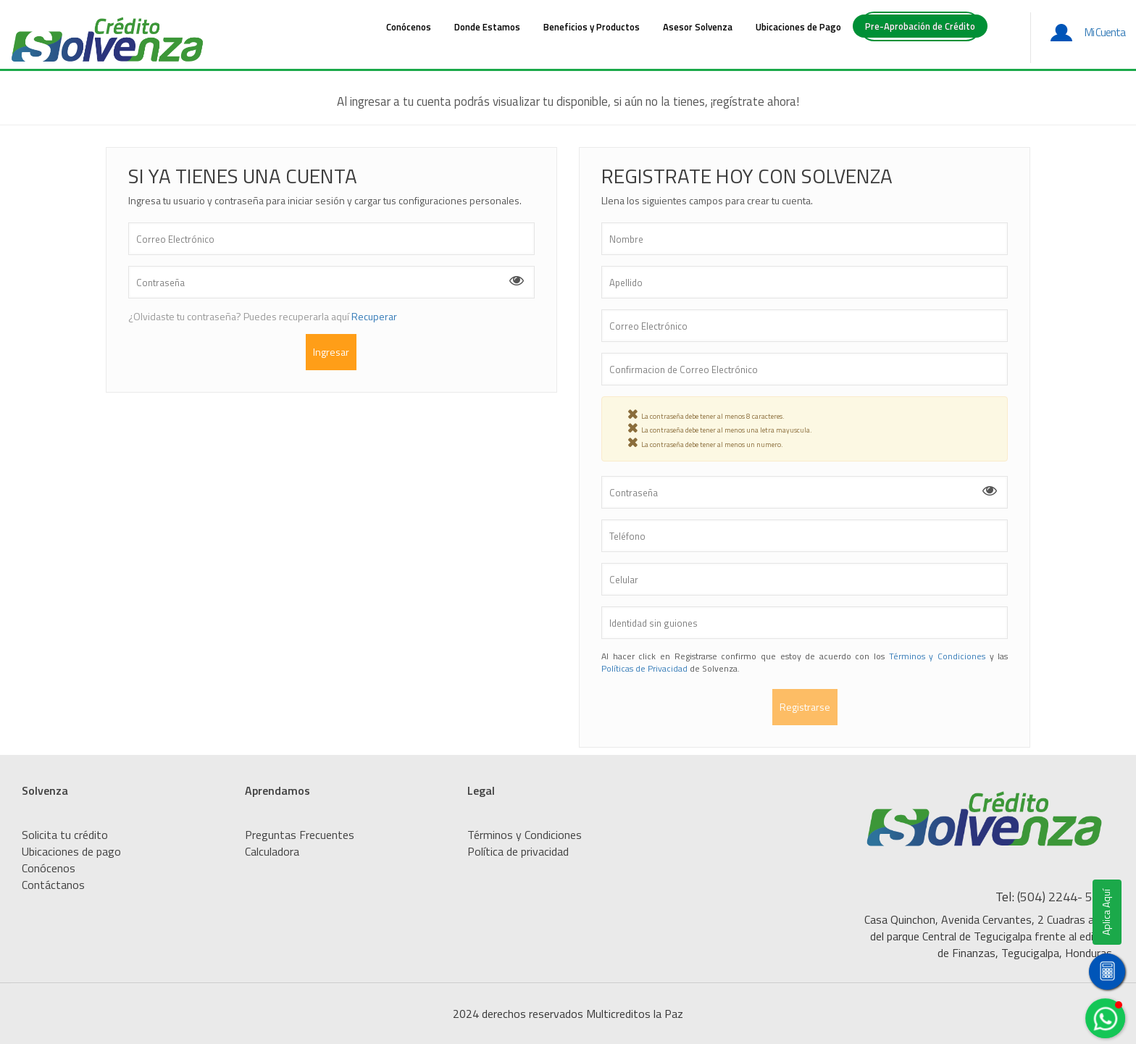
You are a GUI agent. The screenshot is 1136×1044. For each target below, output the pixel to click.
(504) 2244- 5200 (1065, 896)
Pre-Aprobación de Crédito (920, 26)
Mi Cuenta (1105, 32)
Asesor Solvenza (697, 27)
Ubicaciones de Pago (798, 27)
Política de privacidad (518, 851)
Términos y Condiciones (937, 656)
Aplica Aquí (1103, 912)
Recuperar (374, 316)
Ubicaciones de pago (71, 851)
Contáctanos (53, 884)
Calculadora (272, 851)
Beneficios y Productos (591, 27)
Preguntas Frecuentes (299, 834)
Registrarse (805, 706)
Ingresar (331, 351)
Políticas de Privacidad (645, 668)
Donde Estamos (487, 27)
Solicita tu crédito (65, 834)
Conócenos (408, 27)
